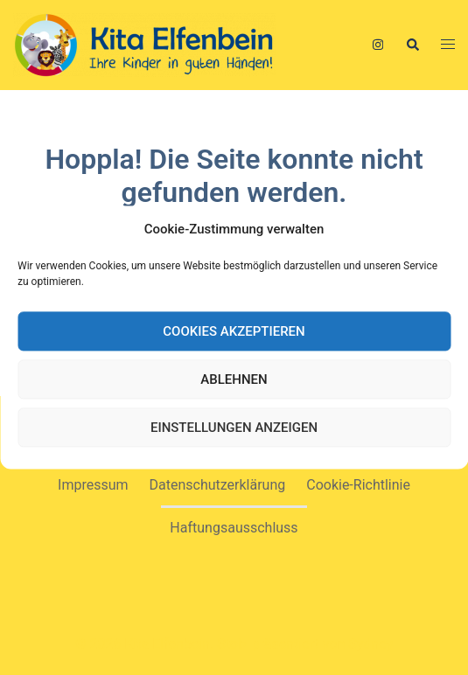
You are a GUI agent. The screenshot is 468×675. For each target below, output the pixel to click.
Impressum (93, 485)
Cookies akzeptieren (233, 331)
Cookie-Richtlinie (358, 485)
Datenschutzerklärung (218, 485)
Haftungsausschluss (233, 527)
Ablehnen (233, 379)
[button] (412, 45)
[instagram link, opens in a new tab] (376, 44)
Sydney (370, 644)
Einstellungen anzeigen (234, 427)
